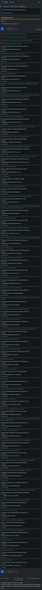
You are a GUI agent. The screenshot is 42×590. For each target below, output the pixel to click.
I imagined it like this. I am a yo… (10, 273)
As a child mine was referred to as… (11, 314)
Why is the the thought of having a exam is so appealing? (20, 238)
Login (11, 2)
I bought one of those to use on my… (11, 122)
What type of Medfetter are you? (15, 34)
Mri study (4, 107)
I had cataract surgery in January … (10, 59)
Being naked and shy (8, 166)
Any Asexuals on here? (8, 369)
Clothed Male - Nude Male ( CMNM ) (13, 186)
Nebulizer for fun (7, 560)
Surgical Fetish (6, 540)
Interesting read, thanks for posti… (10, 112)
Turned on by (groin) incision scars (13, 409)
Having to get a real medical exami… (11, 243)
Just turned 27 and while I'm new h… (11, 91)
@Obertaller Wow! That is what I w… (11, 394)
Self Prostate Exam (7, 359)
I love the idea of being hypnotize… (11, 485)
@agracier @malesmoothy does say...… (12, 182)
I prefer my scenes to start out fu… (10, 466)
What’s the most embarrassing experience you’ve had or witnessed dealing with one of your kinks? (20, 96)
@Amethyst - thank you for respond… (11, 142)
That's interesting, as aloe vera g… (10, 344)
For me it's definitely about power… (11, 192)
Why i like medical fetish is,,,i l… (10, 69)
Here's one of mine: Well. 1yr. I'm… (10, 233)
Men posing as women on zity (11, 44)
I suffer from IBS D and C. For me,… (11, 152)
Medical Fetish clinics (8, 74)
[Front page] (1, 6)
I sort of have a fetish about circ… (10, 545)
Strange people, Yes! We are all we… (11, 49)
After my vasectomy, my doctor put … (11, 426)
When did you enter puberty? (11, 288)
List (3, 21)
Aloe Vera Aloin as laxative (10, 339)
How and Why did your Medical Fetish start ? (16, 196)
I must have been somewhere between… (12, 293)
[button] (16, 28)
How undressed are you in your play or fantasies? (18, 460)
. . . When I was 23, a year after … (10, 495)
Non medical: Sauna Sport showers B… (12, 555)
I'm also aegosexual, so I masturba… (11, 374)
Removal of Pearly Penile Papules (12, 389)
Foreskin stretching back (9, 430)
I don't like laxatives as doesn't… (10, 354)
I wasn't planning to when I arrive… (11, 446)
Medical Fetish (14, 6)
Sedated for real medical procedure (13, 54)
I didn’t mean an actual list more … (10, 79)
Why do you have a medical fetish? (13, 64)
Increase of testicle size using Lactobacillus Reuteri (18, 329)
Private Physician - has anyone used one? (15, 136)
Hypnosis (4, 480)
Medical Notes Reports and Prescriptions (15, 228)
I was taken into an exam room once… (11, 253)
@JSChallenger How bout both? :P (10, 324)
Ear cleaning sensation (9, 510)
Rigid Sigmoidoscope (8, 218)
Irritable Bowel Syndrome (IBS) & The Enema (16, 146)
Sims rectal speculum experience (12, 116)
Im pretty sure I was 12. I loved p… (10, 305)
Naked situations (7, 550)
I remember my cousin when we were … (12, 525)
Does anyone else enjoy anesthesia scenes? (16, 470)
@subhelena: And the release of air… (11, 223)
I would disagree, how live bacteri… (11, 334)
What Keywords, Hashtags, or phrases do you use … (15, 162)
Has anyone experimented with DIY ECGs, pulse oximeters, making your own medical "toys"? (21, 207)
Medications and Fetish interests (12, 520)
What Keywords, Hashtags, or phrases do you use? (18, 156)
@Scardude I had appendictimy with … (11, 414)
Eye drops (4, 379)
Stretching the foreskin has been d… (11, 436)
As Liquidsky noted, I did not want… (11, 505)
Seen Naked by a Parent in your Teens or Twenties (18, 490)
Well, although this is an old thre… (10, 535)
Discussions (6, 6)
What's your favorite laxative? (11, 349)
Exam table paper (7, 248)
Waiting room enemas (8, 268)
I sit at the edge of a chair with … (10, 364)
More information (7, 13)
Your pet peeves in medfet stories (15, 37)
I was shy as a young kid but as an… (11, 172)
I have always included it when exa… (11, 283)
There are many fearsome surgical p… (11, 263)
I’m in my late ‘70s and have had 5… (11, 456)
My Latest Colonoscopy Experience (13, 530)
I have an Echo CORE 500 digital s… (11, 213)
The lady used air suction (8, 515)
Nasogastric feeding (8, 399)
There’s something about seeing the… (11, 476)
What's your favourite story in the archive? (18, 40)
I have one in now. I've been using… (11, 404)
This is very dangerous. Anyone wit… (11, 565)
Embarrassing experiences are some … (12, 102)
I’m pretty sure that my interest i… (10, 202)
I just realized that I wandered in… (10, 132)
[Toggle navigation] (3, 2)
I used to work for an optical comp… (11, 384)
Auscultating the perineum (10, 278)
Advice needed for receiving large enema (15, 500)
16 (12, 29)
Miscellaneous (22, 6)
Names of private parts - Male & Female (14, 309)
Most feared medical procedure (12, 258)
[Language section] (39, 2)
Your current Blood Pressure (10, 319)
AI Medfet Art (5, 176)
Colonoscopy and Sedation (10, 450)
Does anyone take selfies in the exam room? (16, 440)
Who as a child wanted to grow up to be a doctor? (18, 126)
